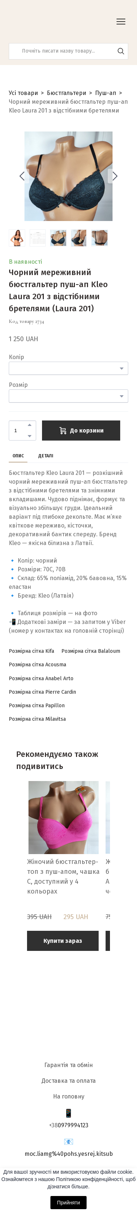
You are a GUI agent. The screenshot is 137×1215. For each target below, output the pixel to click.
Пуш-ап (105, 92)
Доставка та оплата (69, 1080)
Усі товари (23, 92)
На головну (68, 1096)
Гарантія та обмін (68, 1065)
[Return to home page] (45, 21)
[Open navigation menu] (121, 21)
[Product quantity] (21, 430)
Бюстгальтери (66, 92)
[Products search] (68, 51)
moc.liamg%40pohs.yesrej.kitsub (68, 1153)
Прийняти (68, 1203)
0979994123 (73, 1125)
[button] (121, 51)
